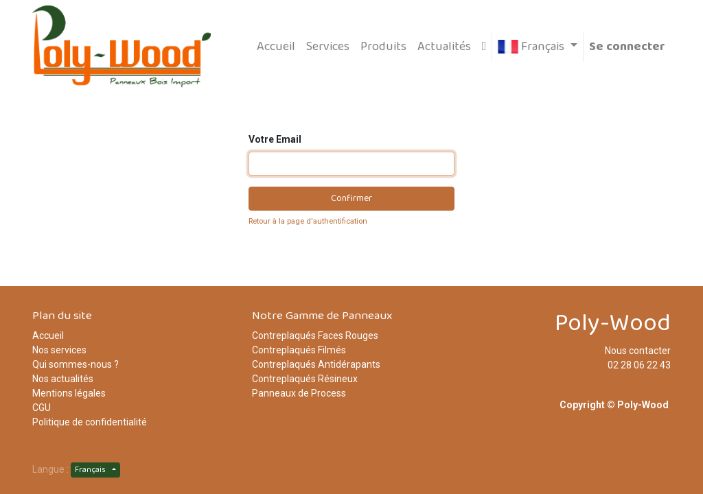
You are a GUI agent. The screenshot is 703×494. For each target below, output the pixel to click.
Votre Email (275, 139)
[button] (484, 47)
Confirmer (351, 198)
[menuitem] (276, 47)
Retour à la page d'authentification (308, 221)
